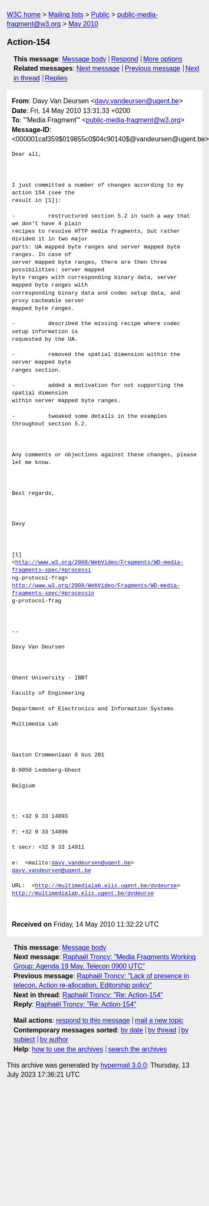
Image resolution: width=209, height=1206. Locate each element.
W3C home (24, 14)
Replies (56, 78)
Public (100, 14)
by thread (162, 1030)
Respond (124, 59)
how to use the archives (67, 1049)
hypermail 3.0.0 (123, 1065)
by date (132, 1030)
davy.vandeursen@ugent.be (137, 101)
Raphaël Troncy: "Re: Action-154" (113, 995)
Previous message (153, 68)
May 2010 (83, 24)
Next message (98, 68)
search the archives (137, 1049)
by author (54, 1039)
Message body (84, 59)
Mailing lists (65, 14)
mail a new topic (159, 1020)
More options (163, 59)
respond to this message (92, 1020)
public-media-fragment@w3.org (133, 120)
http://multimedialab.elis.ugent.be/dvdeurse (106, 886)
